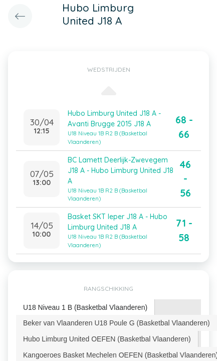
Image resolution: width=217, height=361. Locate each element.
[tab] (85, 307)
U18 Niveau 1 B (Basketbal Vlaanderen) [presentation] (85, 307)
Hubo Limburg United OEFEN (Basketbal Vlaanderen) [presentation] (107, 339)
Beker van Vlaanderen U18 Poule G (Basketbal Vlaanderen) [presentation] (116, 323)
